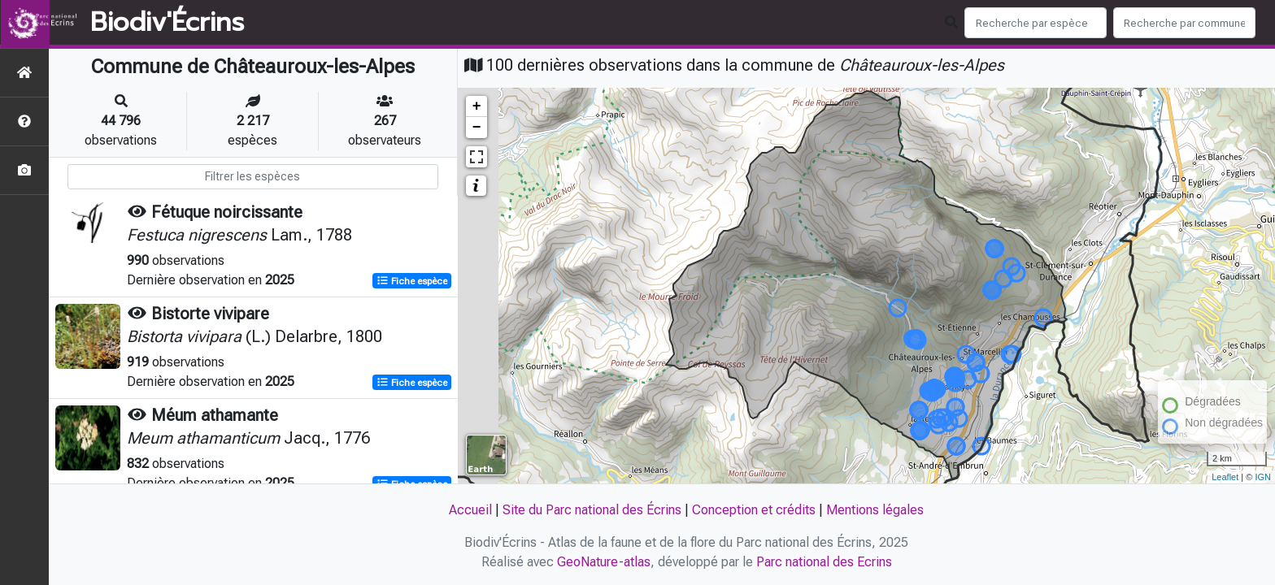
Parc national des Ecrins (824, 562)
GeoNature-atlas (604, 562)
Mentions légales (875, 510)
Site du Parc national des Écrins (592, 510)
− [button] (476, 127)
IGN (1263, 477)
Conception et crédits (754, 510)
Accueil (470, 510)
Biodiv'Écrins (167, 22)
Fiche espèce (411, 281)
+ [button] (476, 106)
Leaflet (1225, 477)
